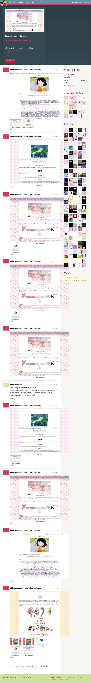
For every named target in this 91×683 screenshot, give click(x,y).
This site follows (73, 92)
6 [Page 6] (23, 666)
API (74, 677)
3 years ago (54, 69)
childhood (68, 278)
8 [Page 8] (27, 666)
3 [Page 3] (17, 666)
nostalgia (77, 278)
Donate (59, 677)
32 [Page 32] (40, 666)
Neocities (6, 677)
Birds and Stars (35, 69)
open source (15, 677)
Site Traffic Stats (70, 86)
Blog (69, 677)
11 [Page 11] (34, 666)
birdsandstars (16, 69)
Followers (70, 124)
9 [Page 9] (29, 666)
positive (67, 280)
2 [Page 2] (15, 666)
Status (53, 679)
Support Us (36, 2)
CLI (65, 677)
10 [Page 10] (31, 666)
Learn (27, 2)
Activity (20, 2)
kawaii (83, 280)
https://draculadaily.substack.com (22, 390)
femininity (75, 280)
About (53, 677)
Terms (59, 679)
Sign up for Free (77, 2)
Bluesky (30, 677)
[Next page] (47, 666)
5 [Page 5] (21, 666)
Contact (67, 679)
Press (79, 677)
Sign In (87, 2)
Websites (12, 2)
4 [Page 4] (19, 666)
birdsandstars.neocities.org (18, 40)
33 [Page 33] (44, 666)
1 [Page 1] (13, 666)
